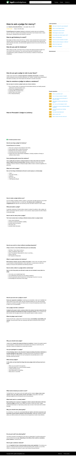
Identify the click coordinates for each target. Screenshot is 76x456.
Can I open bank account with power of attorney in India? (60, 99)
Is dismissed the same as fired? (59, 30)
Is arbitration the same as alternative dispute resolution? (61, 107)
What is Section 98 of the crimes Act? (60, 116)
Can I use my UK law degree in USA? (60, 104)
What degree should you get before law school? (60, 102)
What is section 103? (57, 114)
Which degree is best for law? (58, 32)
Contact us (67, 2)
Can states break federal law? (58, 112)
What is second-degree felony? (58, 28)
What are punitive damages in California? (60, 41)
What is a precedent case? (58, 93)
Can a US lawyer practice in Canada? (60, 96)
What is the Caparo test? (57, 44)
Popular (61, 2)
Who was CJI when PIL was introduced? (60, 26)
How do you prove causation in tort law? (60, 39)
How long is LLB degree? (57, 46)
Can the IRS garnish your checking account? (59, 110)
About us (60, 453)
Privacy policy (66, 453)
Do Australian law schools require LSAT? (60, 35)
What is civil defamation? (57, 37)
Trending (56, 2)
